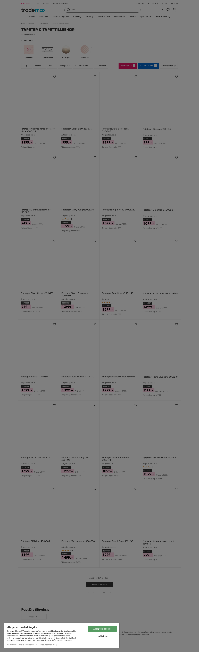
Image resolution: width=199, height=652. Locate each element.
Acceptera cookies (102, 628)
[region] (61, 635)
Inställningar (102, 636)
